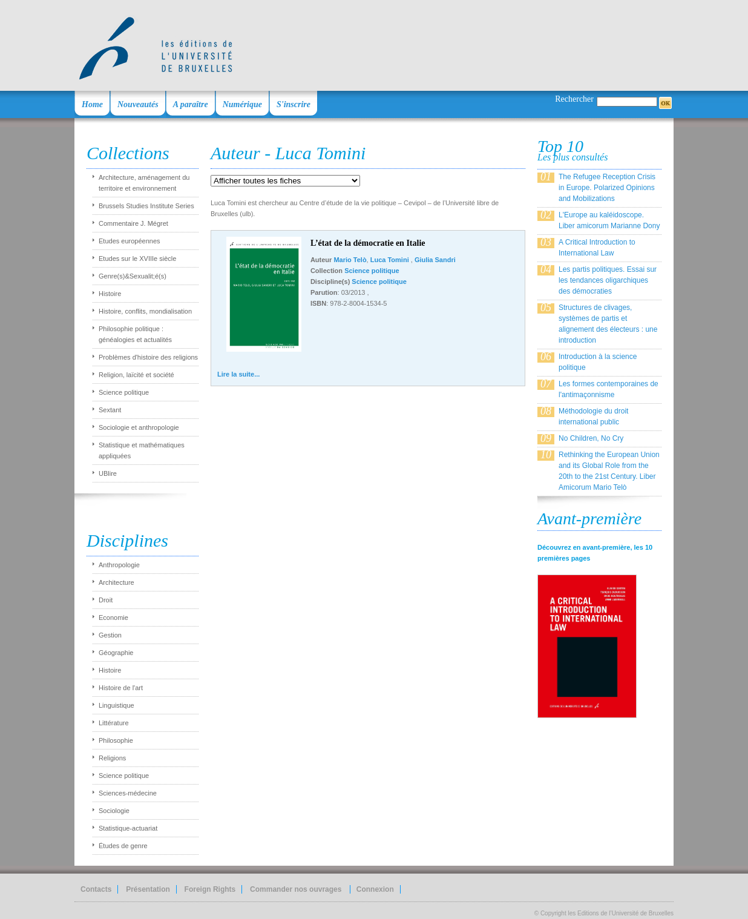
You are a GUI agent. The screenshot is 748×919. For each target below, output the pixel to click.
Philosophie (116, 740)
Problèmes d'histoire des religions (148, 357)
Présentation (148, 889)
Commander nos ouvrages (297, 889)
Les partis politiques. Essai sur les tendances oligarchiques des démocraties (608, 280)
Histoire (110, 293)
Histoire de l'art (121, 687)
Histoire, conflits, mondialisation (145, 311)
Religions (112, 758)
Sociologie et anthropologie (139, 427)
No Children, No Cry (591, 438)
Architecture (116, 582)
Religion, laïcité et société (136, 374)
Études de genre (123, 845)
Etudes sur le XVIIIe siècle (137, 258)
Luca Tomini (390, 259)
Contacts (95, 889)
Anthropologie (119, 564)
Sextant (110, 409)
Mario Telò (349, 259)
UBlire (108, 473)
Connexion (375, 889)
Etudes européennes (129, 241)
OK (665, 103)
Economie (113, 617)
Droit (106, 600)
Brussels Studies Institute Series (146, 205)
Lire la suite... (238, 374)
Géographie (116, 652)
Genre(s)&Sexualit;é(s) (132, 276)
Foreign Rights (210, 889)
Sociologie (114, 810)
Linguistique (116, 705)
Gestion (110, 635)
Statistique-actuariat (128, 828)
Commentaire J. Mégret (133, 223)
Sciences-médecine (128, 793)
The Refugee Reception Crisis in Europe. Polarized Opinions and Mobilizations (607, 188)
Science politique (124, 392)
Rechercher (574, 99)
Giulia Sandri (435, 259)
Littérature (114, 722)
